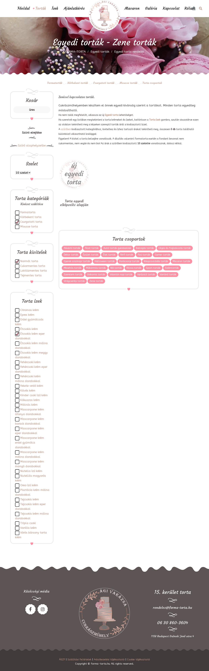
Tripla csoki (28, 523)
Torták (41, 8)
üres (32, 109)
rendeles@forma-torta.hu (172, 607)
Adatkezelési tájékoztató (109, 659)
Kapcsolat (171, 8)
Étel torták (109, 254)
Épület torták (90, 254)
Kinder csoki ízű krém (34, 395)
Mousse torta (29, 226)
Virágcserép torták (74, 281)
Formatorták (54, 83)
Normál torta (29, 261)
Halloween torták (105, 261)
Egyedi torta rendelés (129, 51)
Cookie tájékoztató (138, 659)
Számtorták (172, 268)
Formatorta (28, 212)
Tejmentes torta (31, 275)
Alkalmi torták (72, 248)
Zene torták (96, 281)
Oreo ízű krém (29, 485)
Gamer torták (162, 254)
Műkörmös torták (96, 268)
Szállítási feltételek (79, 659)
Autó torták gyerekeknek (117, 248)
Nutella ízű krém (31, 471)
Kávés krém (27, 390)
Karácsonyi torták (129, 261)
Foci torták (144, 254)
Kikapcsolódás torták (156, 261)
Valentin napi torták (121, 274)
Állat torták (92, 248)
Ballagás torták (145, 248)
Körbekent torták (77, 83)
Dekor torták (71, 254)
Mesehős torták (72, 268)
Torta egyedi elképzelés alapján (74, 203)
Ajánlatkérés (74, 8)
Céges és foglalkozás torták (175, 248)
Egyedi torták (100, 51)
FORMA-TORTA (75, 51)
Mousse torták (128, 83)
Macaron (132, 8)
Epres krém (27, 314)
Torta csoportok (152, 83)
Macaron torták (181, 261)
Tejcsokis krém (29, 499)
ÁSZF (62, 659)
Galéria (151, 8)
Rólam (189, 8)
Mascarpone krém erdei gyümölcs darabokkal (29, 442)
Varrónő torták (168, 274)
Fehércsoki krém (30, 362)
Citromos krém (29, 310)
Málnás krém (29, 404)
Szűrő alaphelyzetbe (32, 145)
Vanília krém (28, 527)
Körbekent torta (30, 217)
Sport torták (153, 268)
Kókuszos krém (30, 400)
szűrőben (66, 129)
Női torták (116, 268)
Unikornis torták (96, 274)
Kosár (32, 100)
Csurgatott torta (31, 221)
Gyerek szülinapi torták (77, 261)
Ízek (55, 8)
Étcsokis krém (29, 329)
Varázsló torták (146, 274)
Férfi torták (126, 254)
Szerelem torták (73, 274)
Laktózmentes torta (33, 270)
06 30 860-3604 (172, 622)
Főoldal (23, 8)
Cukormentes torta (32, 266)
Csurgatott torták (103, 83)
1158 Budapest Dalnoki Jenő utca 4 (172, 636)
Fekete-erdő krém (31, 385)
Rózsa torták (134, 268)
